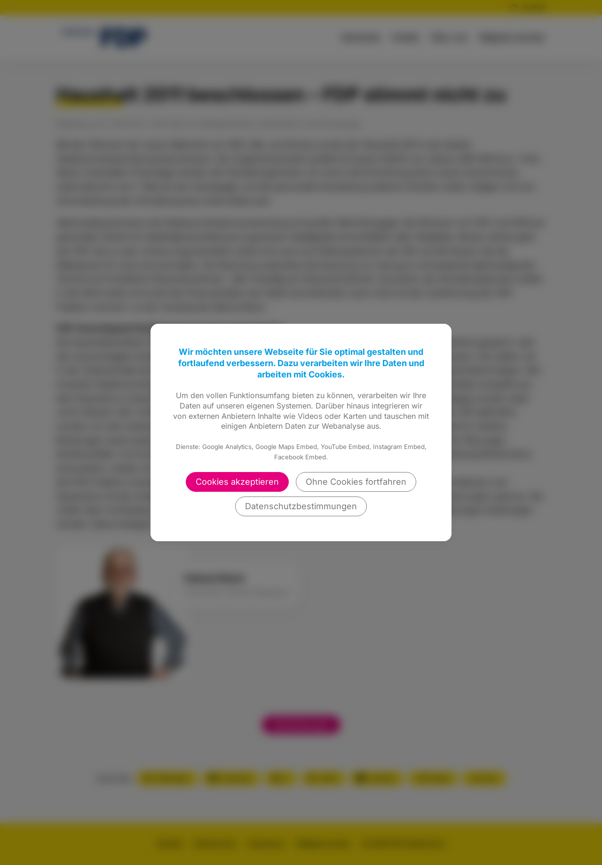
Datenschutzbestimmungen (301, 506)
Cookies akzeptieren (237, 482)
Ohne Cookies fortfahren (356, 482)
